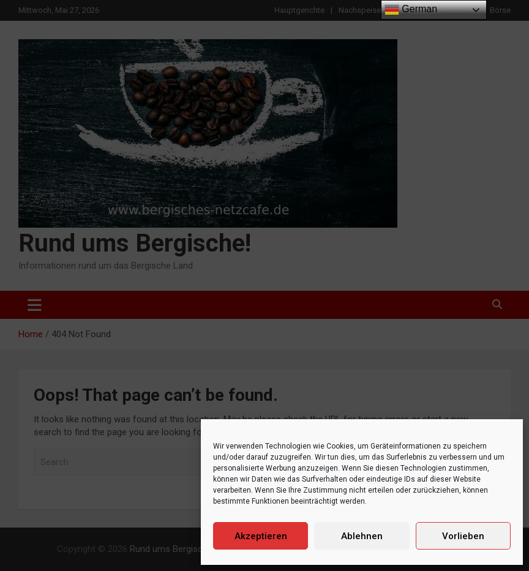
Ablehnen (362, 536)
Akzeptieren (260, 536)
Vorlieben (463, 536)
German (411, 9)
